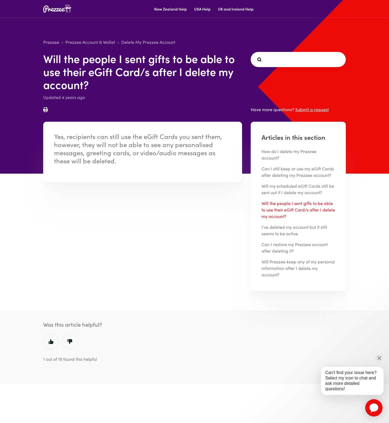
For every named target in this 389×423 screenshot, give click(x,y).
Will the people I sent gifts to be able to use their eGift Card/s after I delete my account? (298, 209)
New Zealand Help (170, 9)
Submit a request (312, 109)
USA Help (202, 9)
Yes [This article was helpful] (51, 341)
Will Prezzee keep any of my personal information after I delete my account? (298, 268)
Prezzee (51, 42)
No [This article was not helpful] (70, 341)
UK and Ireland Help (236, 9)
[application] (374, 408)
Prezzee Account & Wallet (90, 42)
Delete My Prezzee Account (148, 42)
